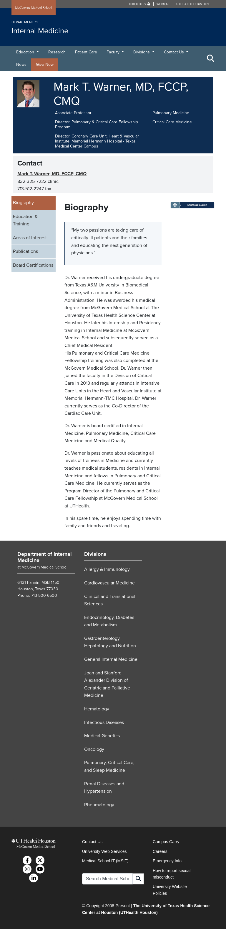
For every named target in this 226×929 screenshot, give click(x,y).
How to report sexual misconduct (171, 873)
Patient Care (86, 52)
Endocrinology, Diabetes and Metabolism (109, 621)
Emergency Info (167, 860)
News (21, 64)
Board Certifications (33, 265)
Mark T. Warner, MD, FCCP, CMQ (52, 174)
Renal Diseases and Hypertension (104, 787)
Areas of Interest (30, 238)
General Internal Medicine (110, 659)
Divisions (142, 52)
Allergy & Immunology (107, 569)
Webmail (163, 4)
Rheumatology (99, 805)
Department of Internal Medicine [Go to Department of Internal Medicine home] (44, 557)
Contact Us (174, 52)
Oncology (94, 749)
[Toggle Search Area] (211, 58)
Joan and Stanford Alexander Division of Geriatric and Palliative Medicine (107, 684)
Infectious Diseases (104, 722)
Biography (23, 203)
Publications (25, 251)
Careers (160, 851)
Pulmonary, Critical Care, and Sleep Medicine (109, 766)
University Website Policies (170, 889)
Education (25, 52)
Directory (139, 4)
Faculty (114, 52)
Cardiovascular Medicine (109, 583)
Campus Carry (166, 841)
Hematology (96, 709)
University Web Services (104, 851)
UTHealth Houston (192, 4)
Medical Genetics (102, 736)
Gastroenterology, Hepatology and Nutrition (110, 642)
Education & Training (25, 220)
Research (57, 52)
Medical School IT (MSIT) (105, 860)
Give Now (45, 64)
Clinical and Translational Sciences (109, 600)
